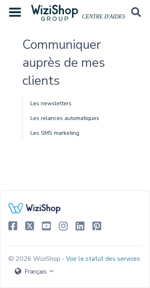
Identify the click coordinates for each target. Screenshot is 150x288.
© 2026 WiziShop (35, 258)
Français (35, 271)
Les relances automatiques (64, 118)
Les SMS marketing (54, 133)
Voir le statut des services (103, 258)
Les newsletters (51, 103)
